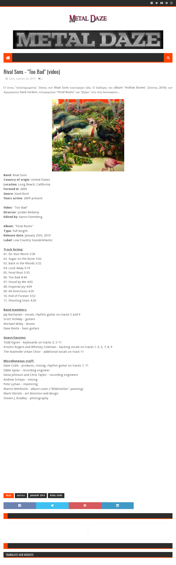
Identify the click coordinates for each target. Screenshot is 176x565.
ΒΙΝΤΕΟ (21, 495)
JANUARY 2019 (37, 495)
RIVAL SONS (56, 495)
